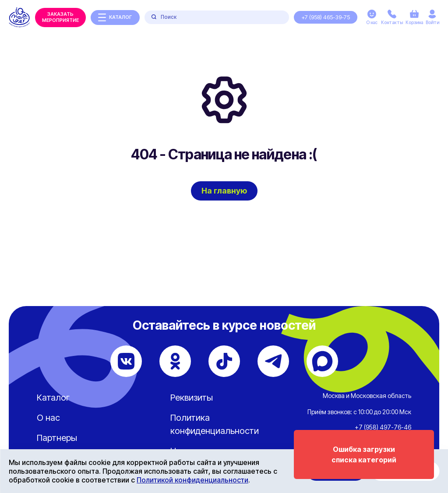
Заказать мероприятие (60, 17)
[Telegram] (273, 361)
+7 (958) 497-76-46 (383, 427)
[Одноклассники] (175, 361)
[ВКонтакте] (126, 361)
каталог (115, 17)
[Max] (322, 361)
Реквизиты (191, 397)
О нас (48, 417)
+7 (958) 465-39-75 (325, 17)
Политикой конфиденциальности (192, 479)
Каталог (53, 397)
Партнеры (57, 438)
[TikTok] (224, 361)
